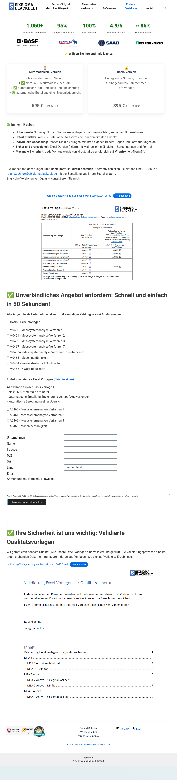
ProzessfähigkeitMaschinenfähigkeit (61, 6)
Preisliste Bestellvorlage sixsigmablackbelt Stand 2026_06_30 (78, 195)
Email (10, 473)
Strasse (12, 449)
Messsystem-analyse (89, 6)
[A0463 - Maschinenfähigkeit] (8, 425)
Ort (9, 461)
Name (11, 443)
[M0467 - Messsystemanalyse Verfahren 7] (8, 346)
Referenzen (109, 8)
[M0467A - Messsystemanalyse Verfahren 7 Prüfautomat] (8, 351)
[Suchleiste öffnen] (165, 8)
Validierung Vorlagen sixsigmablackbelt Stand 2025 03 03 (37, 563)
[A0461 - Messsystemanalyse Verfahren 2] (8, 414)
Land (10, 467)
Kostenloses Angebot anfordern (27, 501)
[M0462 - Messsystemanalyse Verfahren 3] (8, 340)
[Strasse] (90, 449)
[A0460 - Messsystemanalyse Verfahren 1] (8, 409)
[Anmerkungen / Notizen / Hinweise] (88, 487)
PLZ (9, 455)
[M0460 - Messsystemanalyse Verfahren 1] (8, 329)
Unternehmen (16, 437)
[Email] (90, 473)
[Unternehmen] (90, 437)
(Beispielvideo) (64, 379)
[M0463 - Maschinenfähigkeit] (8, 357)
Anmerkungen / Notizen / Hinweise (30, 478)
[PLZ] (90, 455)
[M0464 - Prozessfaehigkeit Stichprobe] (8, 362)
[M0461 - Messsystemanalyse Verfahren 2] (8, 335)
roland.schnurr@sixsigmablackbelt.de (32, 173)
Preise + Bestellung (131, 6)
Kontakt (150, 8)
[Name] (90, 443)
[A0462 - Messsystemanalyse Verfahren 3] (8, 420)
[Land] (90, 467)
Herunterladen (122, 195)
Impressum (88, 757)
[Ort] (90, 461)
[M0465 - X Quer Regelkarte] (8, 368)
